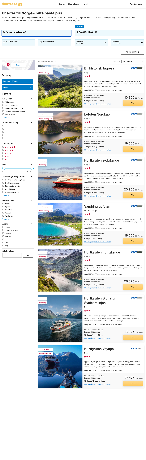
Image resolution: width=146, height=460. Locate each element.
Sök (28, 255)
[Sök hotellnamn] (9, 251)
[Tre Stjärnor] (3, 132)
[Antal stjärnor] (8, 144)
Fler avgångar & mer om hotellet (97, 104)
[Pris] (4, 165)
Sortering (116, 61)
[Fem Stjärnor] (3, 125)
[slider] (3, 168)
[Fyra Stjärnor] (3, 129)
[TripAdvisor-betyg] (10, 122)
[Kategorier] (7, 99)
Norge (79, 26)
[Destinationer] (8, 200)
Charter (62, 4)
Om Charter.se (136, 4)
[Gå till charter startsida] (12, 3)
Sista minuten (73, 4)
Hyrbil (85, 4)
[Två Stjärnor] (3, 135)
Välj (132, 103)
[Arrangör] (6, 224)
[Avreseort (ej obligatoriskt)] (13, 176)
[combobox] (38, 34)
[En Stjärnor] (3, 138)
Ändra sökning (132, 52)
